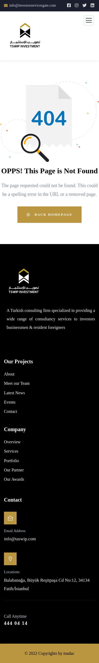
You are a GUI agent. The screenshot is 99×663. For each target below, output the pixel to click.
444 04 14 (16, 623)
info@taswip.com (20, 538)
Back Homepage (49, 214)
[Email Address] (10, 518)
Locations (12, 572)
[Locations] (10, 558)
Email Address (15, 531)
